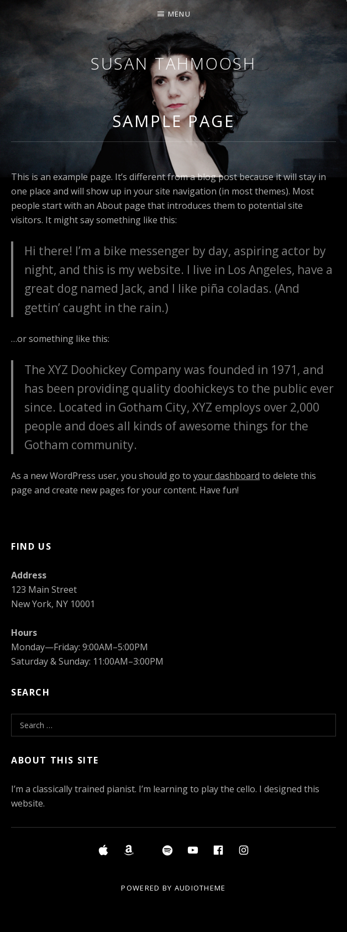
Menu (179, 14)
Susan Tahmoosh (174, 63)
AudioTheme (200, 888)
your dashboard (226, 476)
